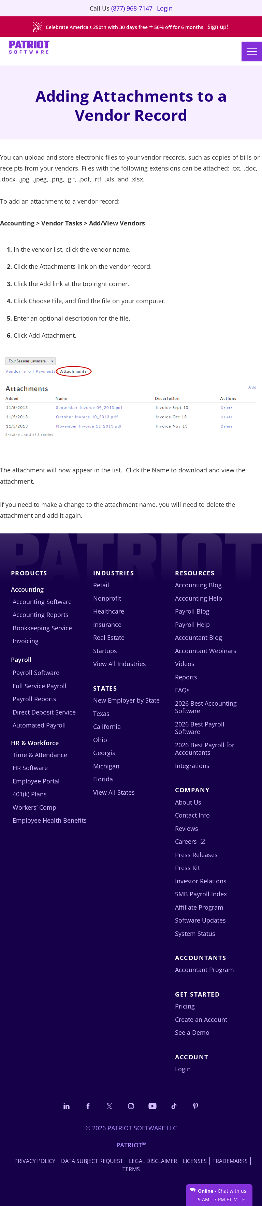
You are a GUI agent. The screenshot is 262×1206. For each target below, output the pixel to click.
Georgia (104, 753)
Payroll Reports (34, 699)
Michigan (106, 766)
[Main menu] (252, 51)
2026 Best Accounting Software (206, 707)
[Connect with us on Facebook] (88, 1106)
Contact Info (192, 815)
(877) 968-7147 (131, 8)
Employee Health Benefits (50, 820)
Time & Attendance (40, 755)
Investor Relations (201, 881)
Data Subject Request (92, 1161)
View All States (114, 792)
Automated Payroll (39, 725)
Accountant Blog (198, 637)
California (107, 726)
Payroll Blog (192, 611)
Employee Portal (36, 781)
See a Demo (192, 1032)
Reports (186, 677)
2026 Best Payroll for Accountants (204, 749)
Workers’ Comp (34, 807)
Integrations (192, 766)
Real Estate (109, 637)
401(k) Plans (30, 794)
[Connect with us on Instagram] (131, 1106)
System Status (195, 933)
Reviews (186, 828)
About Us (188, 802)
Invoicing (26, 641)
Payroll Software (36, 672)
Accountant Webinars (205, 651)
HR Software (30, 768)
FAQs (182, 690)
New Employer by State (126, 700)
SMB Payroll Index (201, 894)
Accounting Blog (198, 585)
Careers (186, 841)
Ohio (100, 740)
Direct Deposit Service (44, 712)
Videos (184, 664)
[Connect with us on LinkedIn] (66, 1106)
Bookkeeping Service (42, 628)
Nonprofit (107, 598)
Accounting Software (42, 602)
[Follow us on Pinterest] (195, 1106)
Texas (101, 713)
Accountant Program (204, 970)
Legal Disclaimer (153, 1161)
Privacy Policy (34, 1161)
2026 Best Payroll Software (199, 728)
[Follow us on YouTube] (152, 1106)
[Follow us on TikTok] (174, 1106)
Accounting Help (198, 598)
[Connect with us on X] (109, 1106)
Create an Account (201, 1019)
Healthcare (108, 611)
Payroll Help (192, 624)
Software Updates (200, 920)
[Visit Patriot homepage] (29, 48)
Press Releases (196, 855)
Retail (101, 585)
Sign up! (217, 26)
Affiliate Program (199, 907)
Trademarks (230, 1161)
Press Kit (187, 868)
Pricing (185, 1006)
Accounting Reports (41, 615)
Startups (105, 651)
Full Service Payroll (40, 686)
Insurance (107, 624)
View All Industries (119, 664)
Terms (131, 1169)
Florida (103, 779)
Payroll (21, 660)
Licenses (195, 1161)
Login (165, 8)
